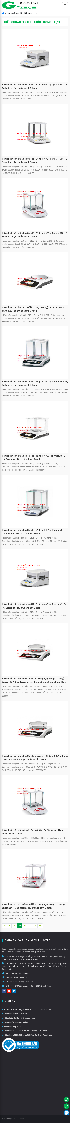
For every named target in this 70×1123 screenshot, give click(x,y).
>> (40, 926)
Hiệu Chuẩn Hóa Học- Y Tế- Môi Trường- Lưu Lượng (24, 1031)
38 (14, 926)
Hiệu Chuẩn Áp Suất (11, 1027)
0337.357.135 (25, 977)
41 (30, 926)
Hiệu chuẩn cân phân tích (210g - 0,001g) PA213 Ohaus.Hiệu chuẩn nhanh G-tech (32, 832)
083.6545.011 (24, 973)
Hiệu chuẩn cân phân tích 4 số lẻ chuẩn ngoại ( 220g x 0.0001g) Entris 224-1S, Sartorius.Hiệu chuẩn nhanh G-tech (33, 906)
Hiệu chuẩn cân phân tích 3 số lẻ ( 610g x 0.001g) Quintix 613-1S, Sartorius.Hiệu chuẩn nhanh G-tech (35, 235)
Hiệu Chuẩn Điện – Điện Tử (14, 1014)
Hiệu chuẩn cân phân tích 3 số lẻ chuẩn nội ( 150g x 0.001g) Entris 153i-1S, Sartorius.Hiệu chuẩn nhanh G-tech (35, 758)
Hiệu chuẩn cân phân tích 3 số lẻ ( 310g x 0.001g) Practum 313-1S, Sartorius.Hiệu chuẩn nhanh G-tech (34, 606)
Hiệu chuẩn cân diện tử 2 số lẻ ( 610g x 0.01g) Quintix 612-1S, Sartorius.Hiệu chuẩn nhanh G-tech (33, 309)
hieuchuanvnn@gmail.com (22, 982)
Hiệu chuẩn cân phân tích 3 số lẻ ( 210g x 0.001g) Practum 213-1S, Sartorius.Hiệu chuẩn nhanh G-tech (34, 532)
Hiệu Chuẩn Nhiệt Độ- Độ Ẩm (15, 1022)
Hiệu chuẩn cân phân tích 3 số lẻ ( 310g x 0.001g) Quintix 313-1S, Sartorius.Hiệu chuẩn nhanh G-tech (35, 86)
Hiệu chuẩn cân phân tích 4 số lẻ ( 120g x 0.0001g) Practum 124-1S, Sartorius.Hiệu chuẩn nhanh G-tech (34, 457)
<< (5, 926)
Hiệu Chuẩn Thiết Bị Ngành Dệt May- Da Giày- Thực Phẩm (27, 1035)
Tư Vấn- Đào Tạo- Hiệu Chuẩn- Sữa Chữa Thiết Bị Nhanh (26, 1010)
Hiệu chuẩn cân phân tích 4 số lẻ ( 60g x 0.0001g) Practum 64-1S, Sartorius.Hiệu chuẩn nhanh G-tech (35, 383)
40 (25, 926)
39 (20, 926)
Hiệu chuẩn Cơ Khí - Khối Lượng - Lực (18, 1018)
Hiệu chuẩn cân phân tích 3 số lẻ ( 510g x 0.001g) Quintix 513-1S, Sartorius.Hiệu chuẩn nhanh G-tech (35, 161)
